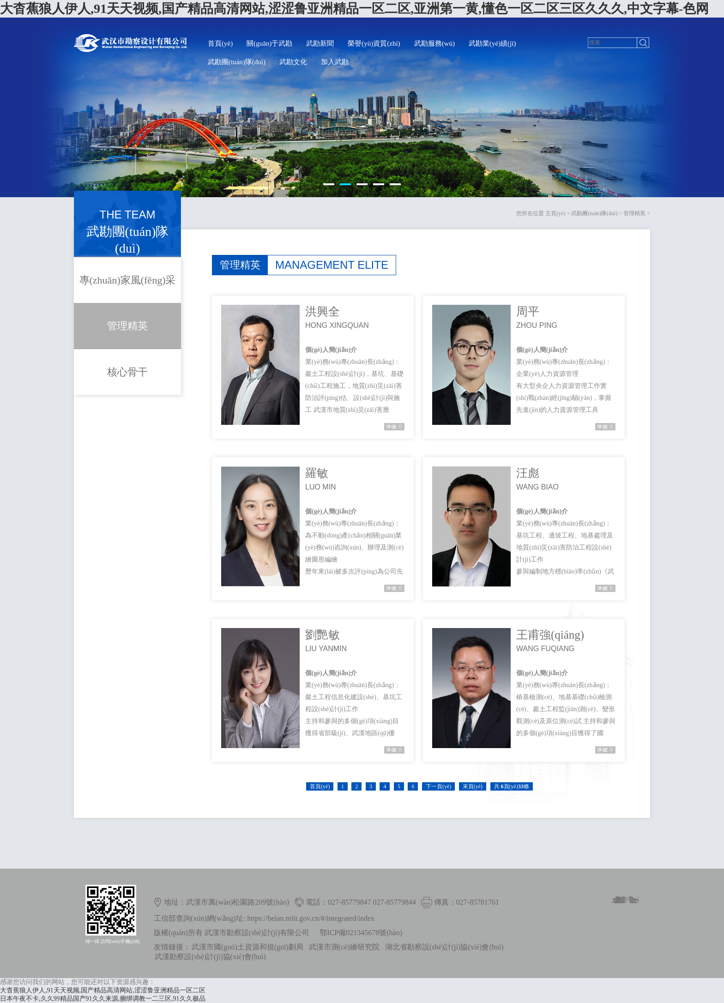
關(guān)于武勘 (269, 43)
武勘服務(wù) (434, 43)
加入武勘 (335, 62)
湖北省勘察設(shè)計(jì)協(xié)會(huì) (444, 947)
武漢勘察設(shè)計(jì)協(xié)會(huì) (210, 957)
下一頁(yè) (438, 786)
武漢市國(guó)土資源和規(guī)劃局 (247, 947)
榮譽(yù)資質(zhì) (374, 43)
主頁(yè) (555, 213)
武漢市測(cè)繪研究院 (344, 947)
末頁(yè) (473, 786)
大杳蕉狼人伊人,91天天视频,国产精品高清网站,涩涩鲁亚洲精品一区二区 (102, 990)
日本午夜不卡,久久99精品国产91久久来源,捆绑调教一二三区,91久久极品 (102, 998)
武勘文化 (293, 62)
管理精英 (634, 213)
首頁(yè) (220, 43)
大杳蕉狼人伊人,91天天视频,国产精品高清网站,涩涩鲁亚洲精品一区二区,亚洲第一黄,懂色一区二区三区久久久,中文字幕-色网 (354, 8)
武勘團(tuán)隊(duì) (236, 62)
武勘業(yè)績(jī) (492, 43)
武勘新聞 (320, 43)
